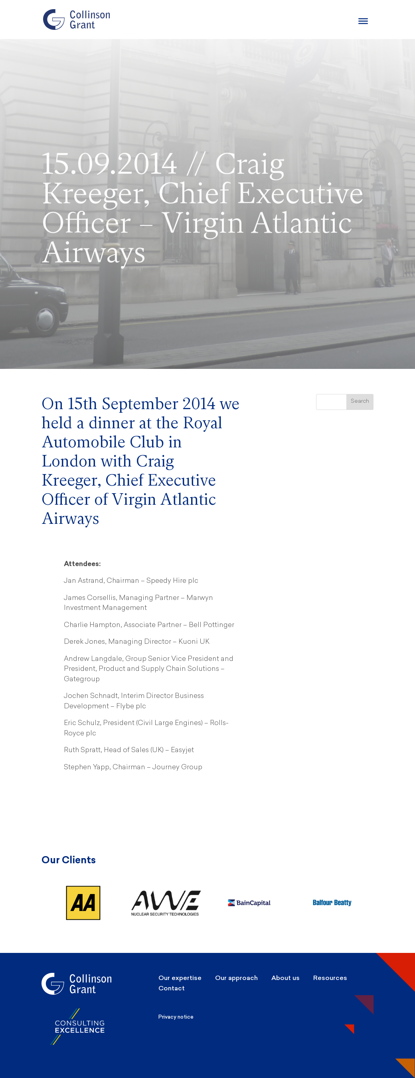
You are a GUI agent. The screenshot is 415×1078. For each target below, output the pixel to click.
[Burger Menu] (363, 21)
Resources (330, 978)
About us (285, 978)
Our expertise (180, 978)
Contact (171, 988)
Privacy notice (176, 1017)
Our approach (236, 978)
